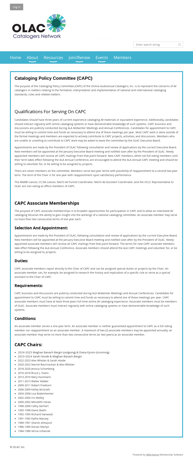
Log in (16, 7)
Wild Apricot (152, 454)
